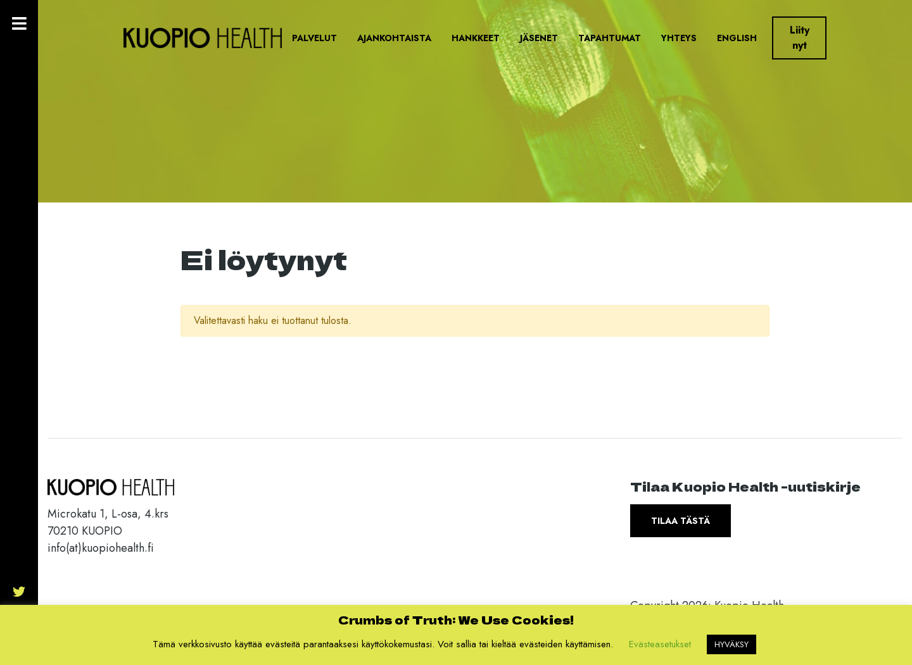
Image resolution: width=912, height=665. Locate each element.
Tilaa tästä (680, 520)
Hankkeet (476, 38)
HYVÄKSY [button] (731, 644)
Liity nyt (799, 38)
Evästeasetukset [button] (660, 644)
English (737, 38)
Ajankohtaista (394, 38)
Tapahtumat (609, 38)
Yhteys (679, 38)
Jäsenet (539, 38)
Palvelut (314, 38)
